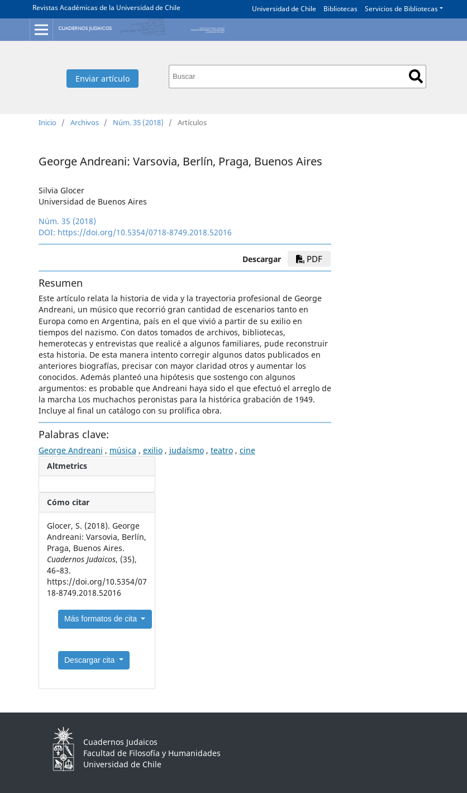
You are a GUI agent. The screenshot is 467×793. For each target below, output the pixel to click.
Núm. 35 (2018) (138, 122)
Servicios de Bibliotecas (401, 8)
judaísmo (186, 450)
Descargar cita (90, 660)
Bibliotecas (340, 8)
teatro (222, 450)
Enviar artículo (102, 78)
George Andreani (71, 450)
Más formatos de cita (101, 618)
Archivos (84, 122)
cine (247, 450)
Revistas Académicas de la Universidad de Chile (106, 7)
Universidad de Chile (284, 8)
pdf (309, 258)
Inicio (47, 122)
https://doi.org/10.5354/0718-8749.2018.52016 (145, 232)
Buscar (416, 76)
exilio (153, 450)
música (122, 450)
